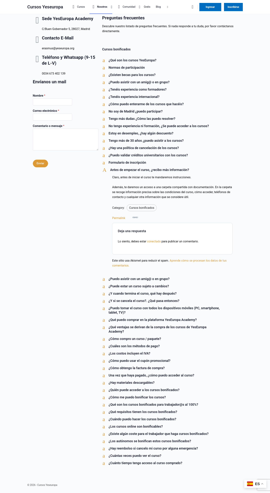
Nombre (39, 95)
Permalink (125, 217)
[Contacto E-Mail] (37, 39)
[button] (169, 60)
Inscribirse (233, 6)
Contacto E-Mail (58, 38)
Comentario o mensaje (48, 126)
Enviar (40, 163)
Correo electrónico (46, 111)
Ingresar (210, 6)
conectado (154, 241)
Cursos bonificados (141, 208)
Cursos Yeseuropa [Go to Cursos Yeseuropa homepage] (45, 6)
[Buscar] (192, 7)
